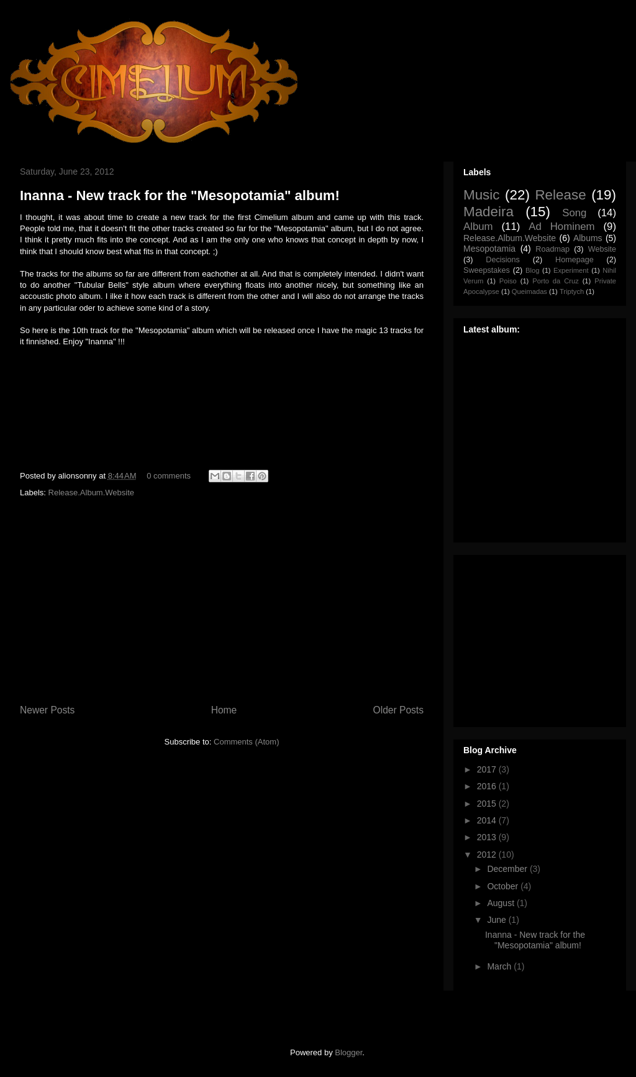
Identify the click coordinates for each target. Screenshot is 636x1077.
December (508, 869)
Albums (587, 238)
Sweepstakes (486, 270)
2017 (488, 769)
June (497, 920)
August (501, 903)
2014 (488, 820)
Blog (532, 270)
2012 (488, 854)
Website (602, 249)
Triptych (572, 291)
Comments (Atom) (246, 741)
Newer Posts (47, 710)
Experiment (571, 270)
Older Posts (398, 710)
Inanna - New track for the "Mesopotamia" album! (180, 195)
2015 (488, 804)
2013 (488, 837)
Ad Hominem (561, 226)
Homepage (574, 259)
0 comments (169, 475)
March (500, 966)
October (503, 886)
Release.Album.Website (91, 492)
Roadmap (552, 249)
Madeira (488, 211)
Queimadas (529, 291)
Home (224, 710)
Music (481, 195)
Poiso (508, 281)
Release (560, 195)
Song (574, 213)
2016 (488, 786)
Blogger (348, 1052)
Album (478, 226)
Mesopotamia (489, 249)
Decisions (503, 259)
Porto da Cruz (555, 281)
